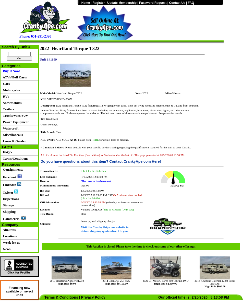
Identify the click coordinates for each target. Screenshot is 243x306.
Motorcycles (10, 90)
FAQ (191, 3)
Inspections (10, 199)
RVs (5, 96)
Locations (9, 236)
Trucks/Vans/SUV (14, 115)
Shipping (8, 212)
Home (85, 3)
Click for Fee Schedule (93, 171)
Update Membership (122, 3)
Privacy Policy (93, 297)
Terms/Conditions (14, 158)
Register (98, 3)
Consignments (12, 169)
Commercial (13, 218)
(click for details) (90, 198)
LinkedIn (11, 184)
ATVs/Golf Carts (14, 77)
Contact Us (177, 3)
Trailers (7, 109)
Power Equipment (15, 122)
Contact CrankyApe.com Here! (135, 161)
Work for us (10, 242)
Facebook (11, 176)
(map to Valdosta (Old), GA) (118, 209)
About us (8, 230)
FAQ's (6, 152)
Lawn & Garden (13, 141)
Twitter (9, 191)
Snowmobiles (11, 103)
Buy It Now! (10, 71)
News (5, 249)
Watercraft (9, 128)
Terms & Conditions (61, 297)
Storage (7, 205)
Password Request (152, 3)
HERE (95, 139)
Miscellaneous (12, 135)
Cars (5, 84)
